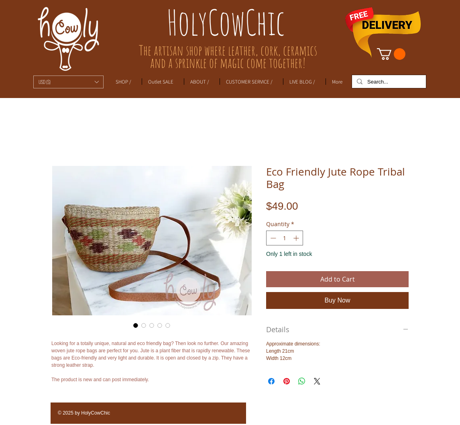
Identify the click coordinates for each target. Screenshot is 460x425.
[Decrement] (272, 238)
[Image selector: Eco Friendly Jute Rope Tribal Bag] (136, 325)
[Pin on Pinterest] (286, 381)
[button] (68, 82)
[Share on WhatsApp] (302, 381)
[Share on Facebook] (271, 381)
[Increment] (297, 238)
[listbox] (68, 82)
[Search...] (388, 82)
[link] (391, 54)
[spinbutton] (284, 238)
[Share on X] (317, 381)
